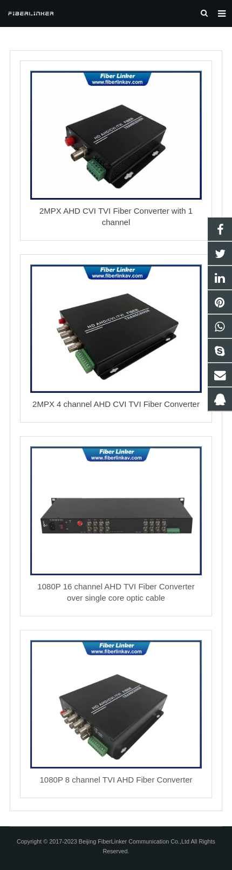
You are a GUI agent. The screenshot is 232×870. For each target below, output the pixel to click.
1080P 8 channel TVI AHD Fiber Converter (116, 779)
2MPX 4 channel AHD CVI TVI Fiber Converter (116, 404)
